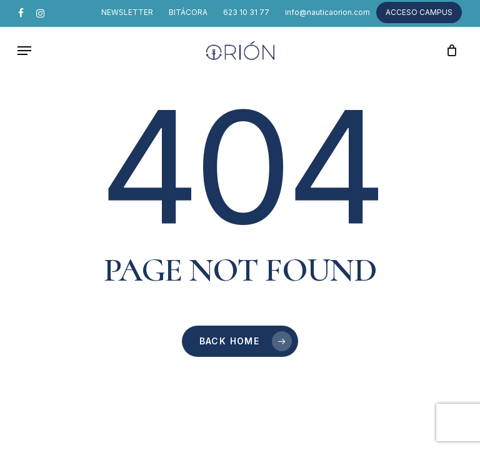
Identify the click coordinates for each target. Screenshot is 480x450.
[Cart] (448, 50)
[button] (24, 50)
